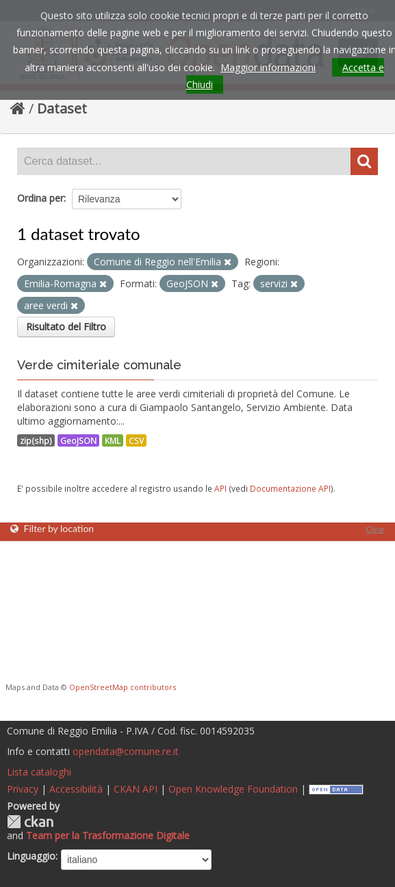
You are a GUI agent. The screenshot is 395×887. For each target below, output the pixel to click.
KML (112, 440)
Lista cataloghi (39, 771)
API (220, 488)
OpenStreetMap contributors (122, 687)
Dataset (62, 108)
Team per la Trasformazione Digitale (108, 835)
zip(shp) (36, 440)
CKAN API (135, 788)
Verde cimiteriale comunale (99, 365)
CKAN (30, 822)
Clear (375, 529)
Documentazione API (290, 488)
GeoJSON (78, 440)
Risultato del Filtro (66, 326)
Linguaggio (31, 855)
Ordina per (40, 197)
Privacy (22, 788)
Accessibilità (76, 788)
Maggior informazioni (268, 67)
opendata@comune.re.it (126, 751)
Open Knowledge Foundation (233, 788)
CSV (136, 440)
